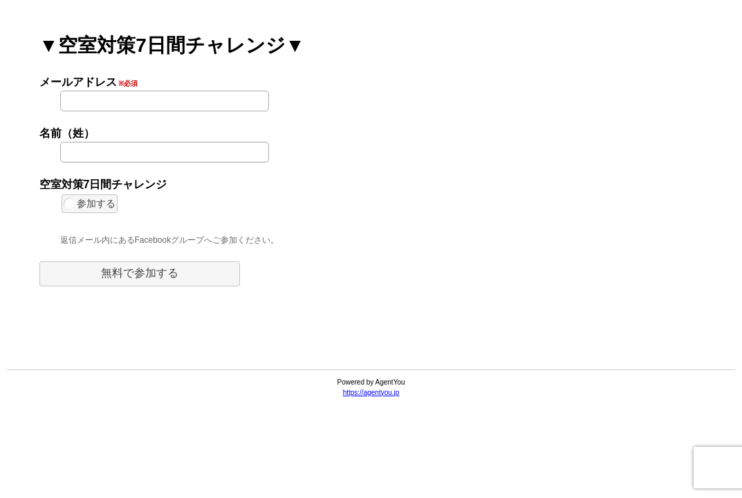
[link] (371, 335)
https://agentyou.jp (371, 392)
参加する (90, 203)
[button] (139, 273)
